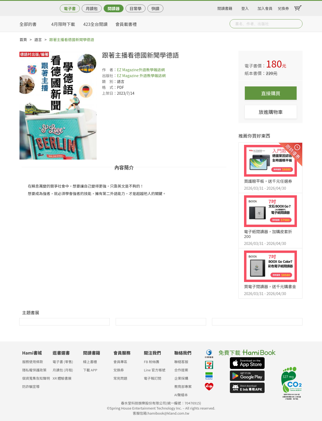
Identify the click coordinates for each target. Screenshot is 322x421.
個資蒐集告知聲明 (36, 378)
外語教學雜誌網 (152, 69)
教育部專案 (183, 386)
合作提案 (181, 369)
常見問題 (120, 378)
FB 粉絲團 (151, 361)
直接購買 (270, 93)
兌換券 (283, 7)
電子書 (70, 8)
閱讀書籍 (224, 7)
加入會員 (265, 7)
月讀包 (92, 8)
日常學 (135, 8)
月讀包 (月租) (63, 369)
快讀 (155, 8)
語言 (38, 39)
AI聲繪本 (181, 394)
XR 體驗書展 (62, 378)
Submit (298, 23)
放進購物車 (271, 111)
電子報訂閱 (152, 378)
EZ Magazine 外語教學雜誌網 (141, 75)
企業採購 (181, 378)
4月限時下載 (63, 24)
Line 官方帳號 (155, 369)
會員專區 (120, 361)
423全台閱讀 (95, 24)
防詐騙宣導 (31, 386)
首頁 (23, 39)
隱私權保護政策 (34, 369)
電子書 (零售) (63, 361)
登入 (245, 7)
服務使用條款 (32, 361)
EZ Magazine (128, 69)
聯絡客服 (181, 361)
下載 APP (90, 369)
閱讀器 (114, 8)
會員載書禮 (126, 24)
